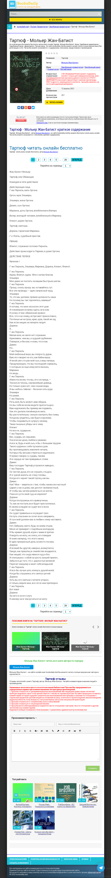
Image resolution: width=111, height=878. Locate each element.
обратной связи (94, 872)
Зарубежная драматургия (72, 67)
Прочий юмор (66, 69)
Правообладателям (18, 859)
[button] (14, 731)
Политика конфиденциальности (45, 859)
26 (65, 159)
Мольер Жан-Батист (69, 63)
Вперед (77, 159)
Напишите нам (41, 123)
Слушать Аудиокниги (19, 863)
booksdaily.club (26, 4)
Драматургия (53, 69)
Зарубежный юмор (92, 67)
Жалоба (21, 120)
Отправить (92, 768)
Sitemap (85, 859)
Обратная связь (71, 859)
